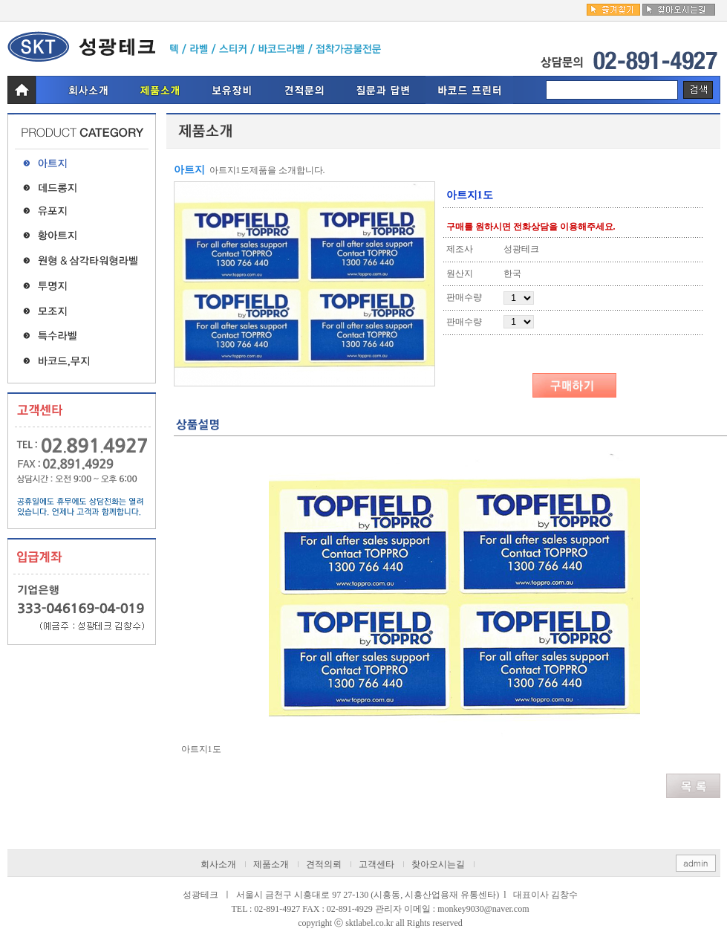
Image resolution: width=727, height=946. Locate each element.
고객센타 (376, 864)
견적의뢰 (324, 864)
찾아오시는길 (438, 864)
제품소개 (271, 864)
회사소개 (218, 864)
